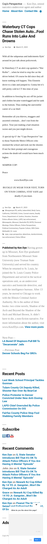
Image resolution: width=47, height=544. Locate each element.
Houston (28, 216)
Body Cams (36, 210)
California (6, 213)
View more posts (34, 326)
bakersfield (27, 210)
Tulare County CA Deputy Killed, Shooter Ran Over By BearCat (21, 389)
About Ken (17, 11)
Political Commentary (10, 228)
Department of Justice (15, 216)
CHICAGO (13, 213)
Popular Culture (25, 228)
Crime (20, 213)
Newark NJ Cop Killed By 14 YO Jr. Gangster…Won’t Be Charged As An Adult (22, 485)
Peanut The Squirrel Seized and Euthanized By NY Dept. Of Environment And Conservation (23, 506)
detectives (26, 234)
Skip (30, 540)
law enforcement (29, 219)
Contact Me (31, 11)
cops (6, 234)
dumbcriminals (36, 234)
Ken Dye (8, 47)
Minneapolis (6, 222)
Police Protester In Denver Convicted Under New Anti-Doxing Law (22, 398)
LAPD (20, 219)
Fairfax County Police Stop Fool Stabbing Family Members (20, 414)
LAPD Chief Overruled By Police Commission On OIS (21, 407)
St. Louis (13, 231)
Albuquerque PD (11, 210)
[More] (40, 11)
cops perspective (15, 234)
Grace (5, 492)
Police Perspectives (28, 225)
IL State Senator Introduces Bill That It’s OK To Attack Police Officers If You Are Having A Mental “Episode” (21, 459)
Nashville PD (24, 222)
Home (5, 11)
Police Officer (21, 237)
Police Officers (14, 225)
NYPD (31, 222)
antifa (20, 210)
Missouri (15, 222)
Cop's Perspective (12, 3)
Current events (28, 213)
